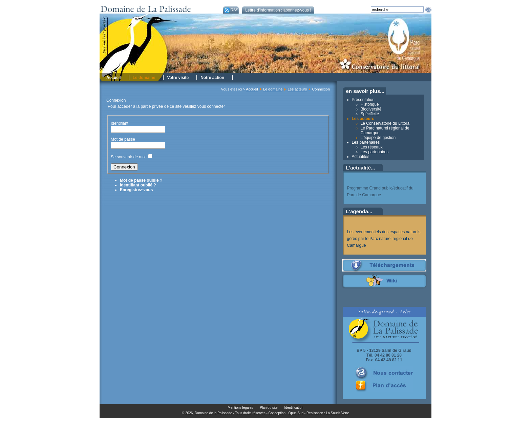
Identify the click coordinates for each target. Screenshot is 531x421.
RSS (230, 10)
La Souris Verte (337, 413)
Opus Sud (296, 413)
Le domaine (273, 89)
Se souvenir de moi (128, 157)
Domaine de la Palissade (213, 413)
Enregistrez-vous (136, 189)
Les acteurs (297, 89)
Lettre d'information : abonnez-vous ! (278, 10)
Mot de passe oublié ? (141, 180)
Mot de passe (123, 139)
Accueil (252, 89)
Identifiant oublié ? (138, 185)
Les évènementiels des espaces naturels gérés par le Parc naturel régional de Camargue (384, 238)
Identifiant (119, 123)
